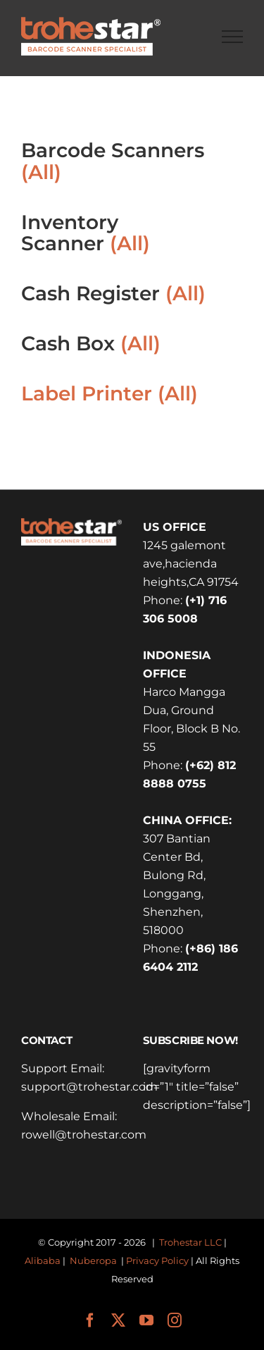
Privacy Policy (157, 1260)
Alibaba (43, 1260)
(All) (41, 172)
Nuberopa (93, 1260)
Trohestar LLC (190, 1242)
